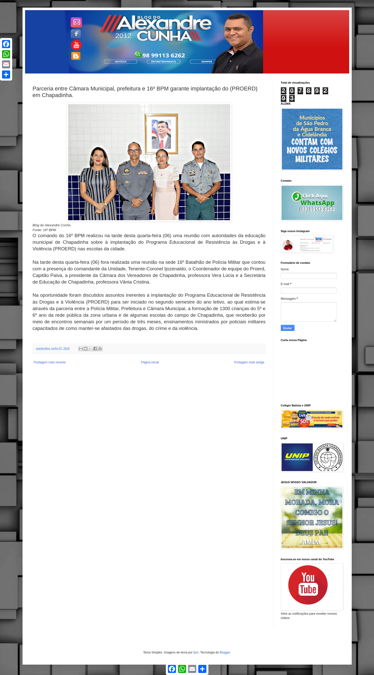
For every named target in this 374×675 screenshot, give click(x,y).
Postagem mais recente (50, 362)
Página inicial (150, 362)
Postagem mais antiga (249, 362)
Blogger (225, 652)
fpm (196, 652)
